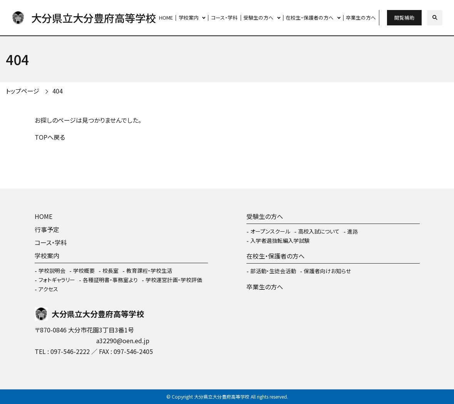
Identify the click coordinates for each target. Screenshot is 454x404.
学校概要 (84, 270)
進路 (352, 231)
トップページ (22, 90)
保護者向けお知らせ (327, 271)
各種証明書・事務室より (110, 280)
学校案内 (189, 17)
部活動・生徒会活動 (273, 271)
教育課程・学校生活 (149, 270)
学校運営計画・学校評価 (174, 280)
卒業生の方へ (361, 17)
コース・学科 (224, 17)
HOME (166, 17)
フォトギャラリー (57, 280)
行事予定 (47, 229)
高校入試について (319, 231)
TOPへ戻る (50, 137)
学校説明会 (52, 270)
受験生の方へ (258, 17)
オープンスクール (270, 231)
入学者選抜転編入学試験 (280, 240)
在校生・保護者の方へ (309, 17)
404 (57, 90)
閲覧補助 (404, 17)
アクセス (48, 289)
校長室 (110, 270)
